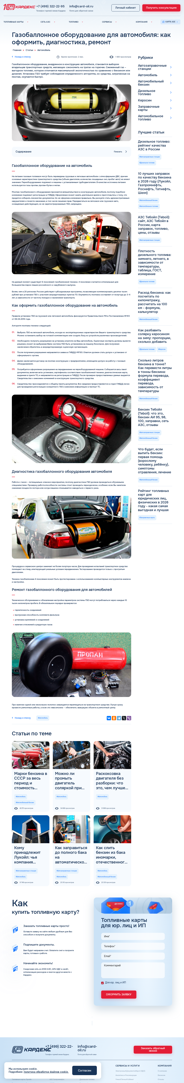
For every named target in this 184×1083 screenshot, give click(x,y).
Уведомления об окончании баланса (129, 1052)
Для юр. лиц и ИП (115, 956)
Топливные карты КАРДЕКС (24, 1044)
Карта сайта (161, 1052)
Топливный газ (84, 1052)
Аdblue (116, 1062)
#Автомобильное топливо (149, 166)
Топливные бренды (85, 1055)
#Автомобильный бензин (25, 791)
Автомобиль (145, 73)
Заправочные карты (150, 96)
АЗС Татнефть (55, 1052)
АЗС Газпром (55, 1059)
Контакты (159, 1059)
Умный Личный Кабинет (123, 1048)
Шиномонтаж (119, 1066)
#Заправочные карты (147, 342)
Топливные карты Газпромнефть (26, 1052)
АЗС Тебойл (54, 1055)
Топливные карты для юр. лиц (25, 1041)
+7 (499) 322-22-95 (62, 5)
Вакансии (159, 1044)
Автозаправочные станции (149, 66)
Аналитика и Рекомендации (125, 1044)
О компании (160, 1041)
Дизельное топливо (150, 85)
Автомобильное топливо (147, 104)
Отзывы (158, 1048)
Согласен (84, 1070)
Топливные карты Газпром (23, 1059)
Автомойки (118, 1059)
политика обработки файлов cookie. (46, 1072)
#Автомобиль (40, 716)
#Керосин (162, 248)
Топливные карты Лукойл (23, 1048)
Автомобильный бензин (152, 79)
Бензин (80, 1044)
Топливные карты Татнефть (24, 1055)
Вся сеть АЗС (55, 1041)
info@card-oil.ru (87, 5)
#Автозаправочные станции (26, 850)
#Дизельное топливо (147, 139)
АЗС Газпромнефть (57, 1048)
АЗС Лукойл (54, 1044)
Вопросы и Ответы (163, 1055)
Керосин (143, 90)
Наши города (83, 1059)
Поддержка (118, 1055)
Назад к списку (20, 56)
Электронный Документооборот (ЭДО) (130, 1041)
